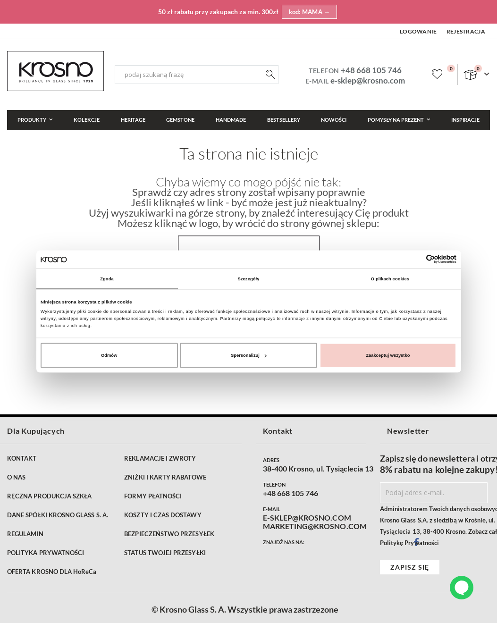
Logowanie (418, 31)
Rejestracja (465, 31)
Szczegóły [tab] (248, 278)
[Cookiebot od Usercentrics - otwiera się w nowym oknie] (415, 259)
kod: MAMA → (309, 12)
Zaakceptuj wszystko (388, 355)
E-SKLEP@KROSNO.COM (307, 518)
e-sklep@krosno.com (367, 80)
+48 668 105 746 (371, 70)
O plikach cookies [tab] (390, 278)
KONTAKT (21, 458)
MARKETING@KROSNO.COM (315, 526)
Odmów (109, 355)
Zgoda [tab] (107, 278)
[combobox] (196, 74)
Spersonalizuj (249, 355)
